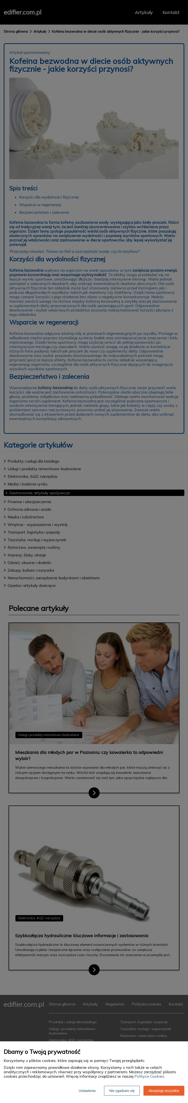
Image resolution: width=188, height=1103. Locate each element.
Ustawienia (87, 1091)
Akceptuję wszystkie (164, 1091)
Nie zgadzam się (122, 1091)
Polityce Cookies (149, 1076)
